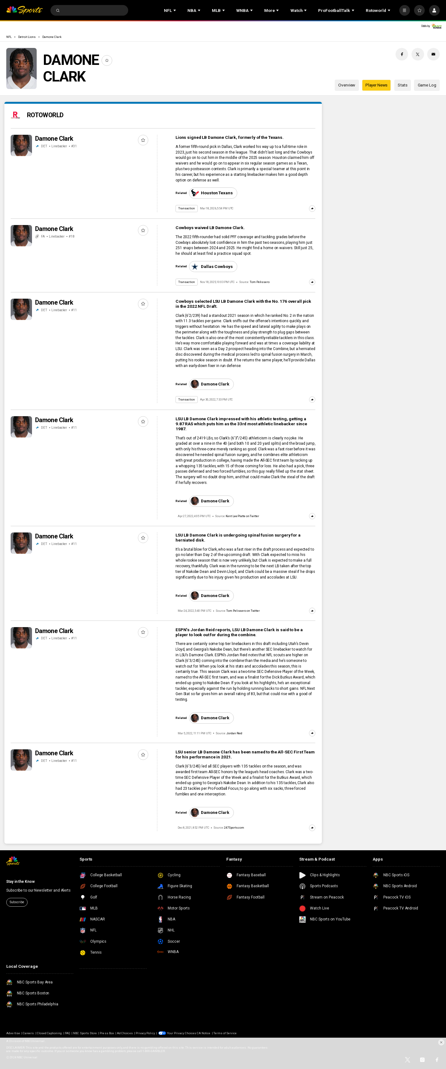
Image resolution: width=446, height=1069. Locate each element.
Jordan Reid (234, 733)
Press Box (107, 1033)
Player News (376, 84)
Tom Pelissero (260, 282)
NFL (9, 37)
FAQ (67, 1033)
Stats (402, 84)
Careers (28, 1033)
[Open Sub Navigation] (175, 10)
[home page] (24, 10)
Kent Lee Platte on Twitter (242, 516)
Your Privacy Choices (181, 1033)
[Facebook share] (402, 54)
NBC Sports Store (85, 1033)
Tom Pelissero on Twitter (243, 610)
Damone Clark (52, 37)
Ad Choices (125, 1033)
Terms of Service (225, 1033)
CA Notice (203, 1033)
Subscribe (17, 902)
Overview (346, 84)
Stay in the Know (20, 881)
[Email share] (433, 54)
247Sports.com (234, 827)
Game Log (427, 84)
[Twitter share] (418, 54)
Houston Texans (212, 193)
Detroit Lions (27, 37)
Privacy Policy (145, 1033)
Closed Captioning (49, 1033)
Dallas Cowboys (212, 266)
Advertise (13, 1033)
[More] (404, 10)
